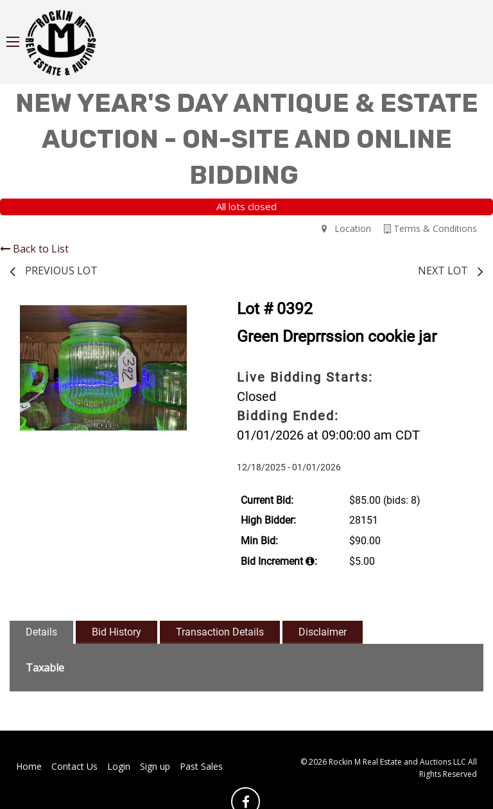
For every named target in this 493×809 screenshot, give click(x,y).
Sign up (155, 766)
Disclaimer (322, 632)
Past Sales (201, 766)
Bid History (116, 632)
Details (41, 632)
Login (118, 766)
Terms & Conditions (430, 228)
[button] (185, 317)
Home (29, 766)
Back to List (34, 249)
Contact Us (74, 766)
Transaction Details (220, 632)
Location (346, 228)
